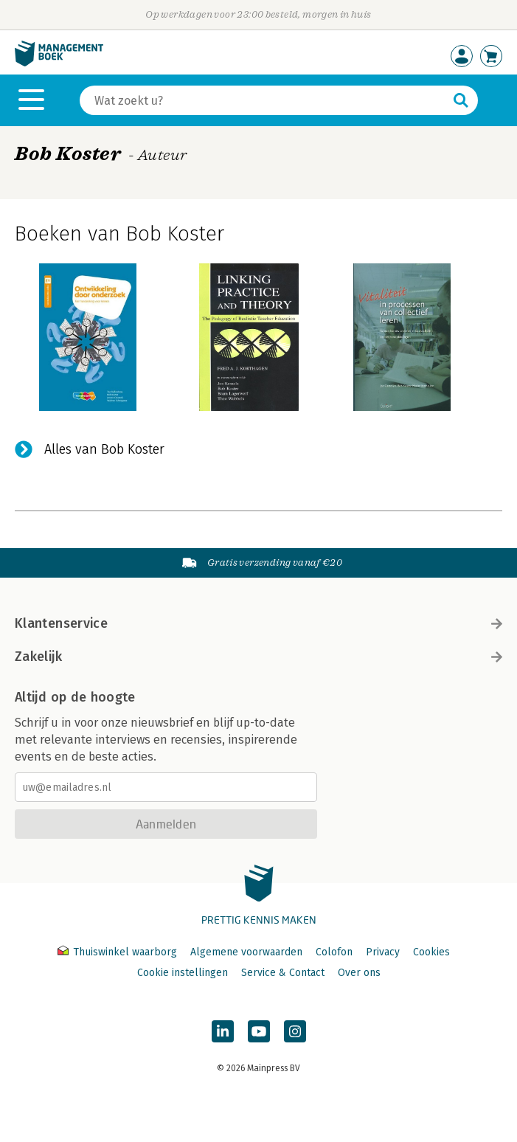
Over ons (359, 972)
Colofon (334, 952)
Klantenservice (258, 623)
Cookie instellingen (182, 972)
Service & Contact (283, 972)
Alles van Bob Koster (104, 449)
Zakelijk (258, 656)
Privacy (383, 952)
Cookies (431, 952)
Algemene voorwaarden (246, 952)
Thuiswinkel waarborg (119, 952)
